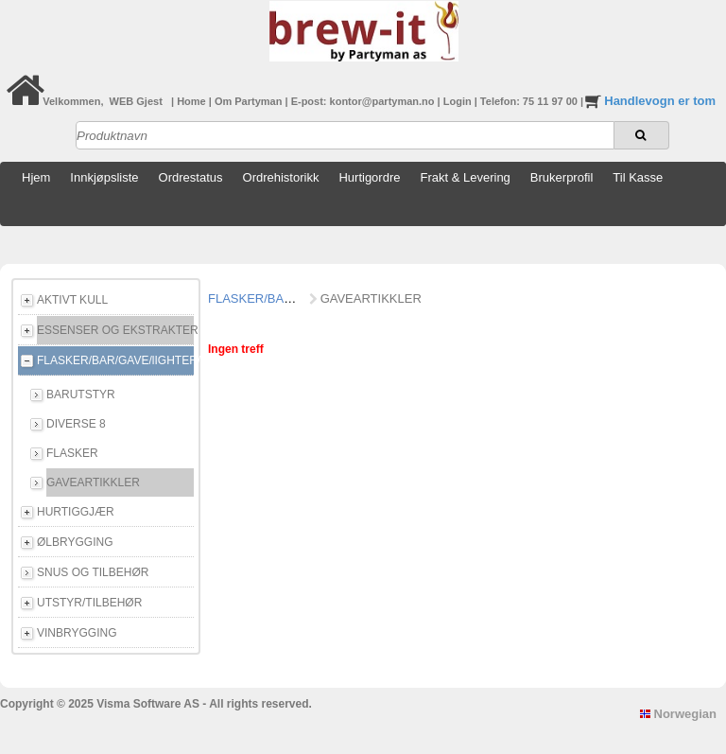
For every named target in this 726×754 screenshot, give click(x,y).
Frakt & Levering (465, 177)
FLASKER (72, 453)
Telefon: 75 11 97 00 (530, 101)
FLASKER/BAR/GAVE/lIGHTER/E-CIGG (115, 360)
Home (193, 101)
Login (459, 101)
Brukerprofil (561, 177)
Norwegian (678, 714)
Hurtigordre (369, 177)
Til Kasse (638, 177)
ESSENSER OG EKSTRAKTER (115, 330)
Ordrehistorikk (281, 177)
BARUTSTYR (80, 394)
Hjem (36, 177)
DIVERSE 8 (76, 423)
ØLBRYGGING (74, 542)
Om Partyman (250, 101)
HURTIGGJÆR (75, 511)
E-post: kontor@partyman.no (364, 101)
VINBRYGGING (76, 633)
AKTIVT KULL (72, 300)
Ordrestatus (191, 177)
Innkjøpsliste (104, 177)
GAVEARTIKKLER (93, 482)
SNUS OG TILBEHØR (92, 572)
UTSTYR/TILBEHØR (89, 602)
